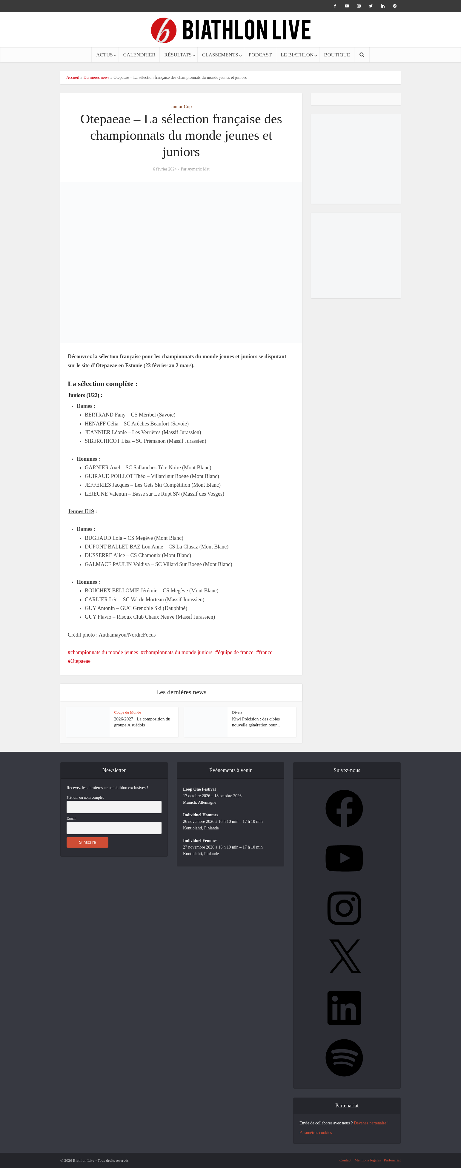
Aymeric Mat (199, 169)
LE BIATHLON (297, 55)
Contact (345, 1160)
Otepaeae (80, 661)
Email (71, 818)
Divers (237, 712)
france (265, 652)
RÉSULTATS (178, 55)
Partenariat (392, 1160)
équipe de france (235, 652)
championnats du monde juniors (178, 652)
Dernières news (97, 77)
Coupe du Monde (127, 712)
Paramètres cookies (315, 1132)
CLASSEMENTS (220, 55)
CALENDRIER (139, 55)
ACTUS (104, 55)
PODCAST (260, 55)
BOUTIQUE (337, 55)
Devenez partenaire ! (371, 1123)
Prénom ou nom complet (85, 797)
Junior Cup (181, 106)
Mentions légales (367, 1160)
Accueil (72, 77)
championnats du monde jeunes (104, 652)
